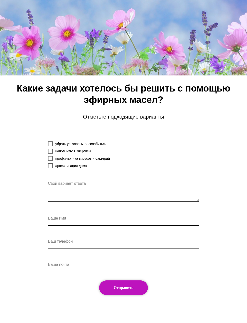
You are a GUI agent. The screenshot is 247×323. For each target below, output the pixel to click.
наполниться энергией (69, 151)
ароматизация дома (67, 165)
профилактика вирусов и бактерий (79, 158)
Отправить (123, 288)
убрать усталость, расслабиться (77, 143)
